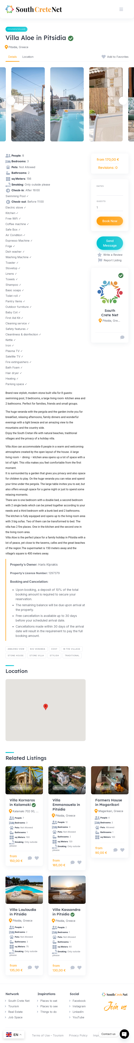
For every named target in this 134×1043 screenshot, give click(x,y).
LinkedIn (78, 1012)
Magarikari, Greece (110, 811)
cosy (54, 649)
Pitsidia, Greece (18, 47)
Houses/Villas (16, 29)
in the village (71, 649)
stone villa (37, 655)
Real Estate (15, 1012)
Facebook (79, 1000)
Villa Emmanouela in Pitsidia (66, 804)
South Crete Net (109, 312)
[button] (45, 707)
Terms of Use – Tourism (47, 1035)
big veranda (37, 649)
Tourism (13, 1006)
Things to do (48, 1012)
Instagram (79, 1006)
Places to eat (48, 1000)
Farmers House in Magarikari (108, 802)
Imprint (97, 1035)
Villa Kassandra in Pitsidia (66, 911)
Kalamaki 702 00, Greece (26, 811)
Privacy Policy (78, 1035)
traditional (72, 655)
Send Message (110, 243)
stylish (54, 655)
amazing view (16, 649)
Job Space (15, 1017)
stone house (16, 655)
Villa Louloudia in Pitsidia (23, 911)
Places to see (49, 1006)
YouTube (78, 1017)
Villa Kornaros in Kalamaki (22, 802)
